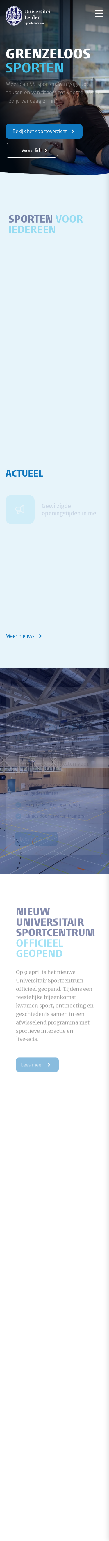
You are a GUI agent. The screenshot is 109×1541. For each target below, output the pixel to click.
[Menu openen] (99, 13)
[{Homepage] (29, 16)
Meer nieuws (24, 636)
